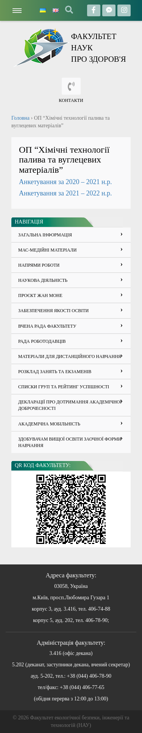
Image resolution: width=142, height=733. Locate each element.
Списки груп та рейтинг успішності (63, 386)
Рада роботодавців (42, 341)
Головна (20, 118)
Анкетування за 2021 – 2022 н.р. (65, 193)
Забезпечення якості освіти (53, 310)
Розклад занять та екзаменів (54, 371)
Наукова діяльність (42, 280)
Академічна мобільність (49, 424)
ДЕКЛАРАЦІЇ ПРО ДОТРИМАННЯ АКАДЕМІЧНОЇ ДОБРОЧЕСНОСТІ (70, 405)
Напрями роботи (38, 265)
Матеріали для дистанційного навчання (69, 356)
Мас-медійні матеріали (47, 250)
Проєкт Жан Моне (40, 295)
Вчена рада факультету (47, 326)
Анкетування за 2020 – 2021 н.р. (65, 182)
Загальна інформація (45, 235)
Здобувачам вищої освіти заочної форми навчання (69, 442)
